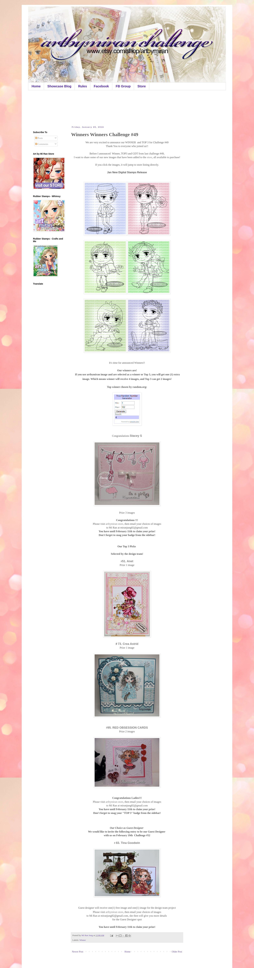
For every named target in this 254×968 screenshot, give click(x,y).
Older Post (177, 951)
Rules (82, 86)
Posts (39, 138)
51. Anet (127, 561)
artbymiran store (114, 523)
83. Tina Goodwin (128, 843)
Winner (82, 940)
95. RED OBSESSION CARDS (128, 727)
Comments (41, 144)
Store (141, 86)
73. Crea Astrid (128, 643)
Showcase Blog (59, 86)
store (149, 157)
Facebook (101, 86)
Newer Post (77, 951)
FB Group (123, 86)
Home (36, 86)
